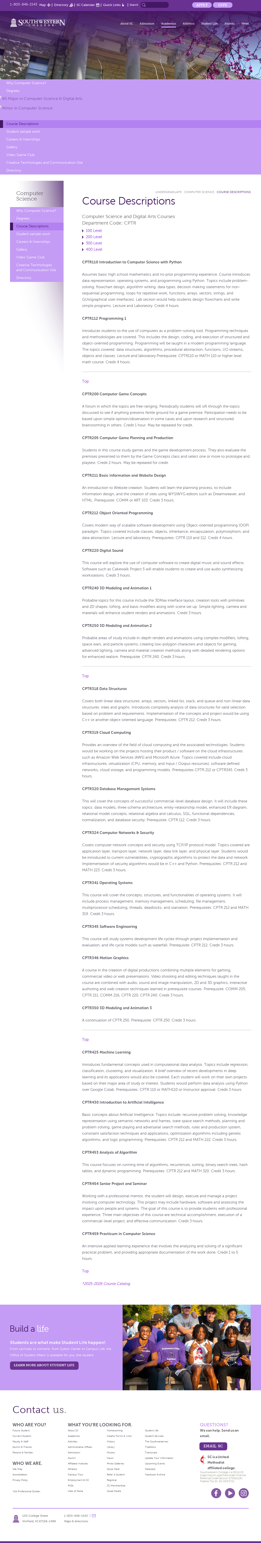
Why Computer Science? (26, 83)
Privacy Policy (20, 1480)
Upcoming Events (155, 1463)
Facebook (216, 1493)
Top (85, 381)
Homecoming (115, 1430)
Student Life (209, 23)
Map (42, 5)
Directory (61, 5)
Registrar (112, 1480)
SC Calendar (86, 5)
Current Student (22, 1436)
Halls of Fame (75, 1491)
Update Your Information (159, 1458)
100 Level (94, 231)
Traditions (150, 1447)
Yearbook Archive (155, 1474)
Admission (147, 23)
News (245, 23)
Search (134, 4)
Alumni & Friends (22, 1447)
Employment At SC (78, 1480)
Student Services (154, 1436)
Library (111, 1447)
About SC (126, 23)
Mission (111, 1452)
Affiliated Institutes (78, 1463)
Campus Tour (75, 1474)
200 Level (94, 237)
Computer (29, 196)
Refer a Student (116, 1474)
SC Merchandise (116, 1485)
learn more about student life (44, 1365)
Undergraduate (168, 192)
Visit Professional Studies (26, 1491)
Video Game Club (20, 155)
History (111, 1441)
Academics (168, 23)
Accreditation (20, 1474)
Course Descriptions (22, 124)
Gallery (11, 147)
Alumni (229, 23)
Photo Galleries (115, 1463)
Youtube (230, 1493)
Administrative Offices (80, 1447)
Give (222, 5)
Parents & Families (23, 1452)
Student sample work (23, 131)
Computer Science (199, 192)
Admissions (74, 1452)
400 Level (94, 249)
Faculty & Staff (20, 1441)
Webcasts (150, 1469)
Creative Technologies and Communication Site (44, 162)
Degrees (13, 91)
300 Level (94, 243)
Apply (202, 5)
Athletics (188, 23)
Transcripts (151, 1452)
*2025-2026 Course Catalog (106, 1284)
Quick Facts (113, 1469)
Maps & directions (76, 1521)
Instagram (244, 1493)
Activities (72, 1441)
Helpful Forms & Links (119, 1436)
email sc (213, 1446)
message (94, 1515)
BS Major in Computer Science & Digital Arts (42, 98)
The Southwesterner (156, 1441)
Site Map (17, 1469)
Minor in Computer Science (27, 108)
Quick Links (112, 5)
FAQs (71, 1485)
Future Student (21, 1430)
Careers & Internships (23, 139)
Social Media (114, 1491)
